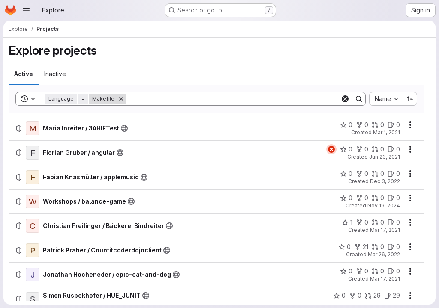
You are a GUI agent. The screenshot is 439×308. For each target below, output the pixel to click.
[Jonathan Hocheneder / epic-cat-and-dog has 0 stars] (346, 271)
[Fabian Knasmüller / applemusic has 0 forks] (362, 173)
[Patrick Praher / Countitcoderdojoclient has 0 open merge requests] (378, 246)
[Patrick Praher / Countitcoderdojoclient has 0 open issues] (394, 246)
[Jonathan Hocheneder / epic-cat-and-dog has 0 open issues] (394, 271)
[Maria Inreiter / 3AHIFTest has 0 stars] (346, 124)
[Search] (233, 99)
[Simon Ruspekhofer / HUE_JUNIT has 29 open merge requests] (373, 295)
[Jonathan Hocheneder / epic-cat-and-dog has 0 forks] (362, 271)
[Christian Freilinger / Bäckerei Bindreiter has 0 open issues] (394, 222)
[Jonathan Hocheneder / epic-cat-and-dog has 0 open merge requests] (378, 271)
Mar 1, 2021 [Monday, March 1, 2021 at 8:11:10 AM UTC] (386, 132)
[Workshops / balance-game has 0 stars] (346, 198)
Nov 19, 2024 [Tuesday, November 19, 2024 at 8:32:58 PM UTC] (383, 205)
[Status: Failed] (331, 149)
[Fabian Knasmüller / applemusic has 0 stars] (346, 173)
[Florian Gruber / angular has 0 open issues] (394, 149)
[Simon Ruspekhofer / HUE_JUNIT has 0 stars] (339, 295)
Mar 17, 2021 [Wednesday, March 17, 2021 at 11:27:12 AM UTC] (385, 278)
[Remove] (121, 99)
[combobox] (386, 99)
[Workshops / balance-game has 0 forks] (362, 198)
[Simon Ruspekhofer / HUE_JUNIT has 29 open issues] (392, 295)
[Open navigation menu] (26, 10)
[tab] (24, 74)
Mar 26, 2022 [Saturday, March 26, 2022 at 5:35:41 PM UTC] (384, 254)
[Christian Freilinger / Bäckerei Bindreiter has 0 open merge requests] (378, 222)
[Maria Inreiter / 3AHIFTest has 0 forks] (362, 124)
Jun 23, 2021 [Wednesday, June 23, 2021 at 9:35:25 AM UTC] (384, 157)
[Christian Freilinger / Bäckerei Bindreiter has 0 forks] (362, 222)
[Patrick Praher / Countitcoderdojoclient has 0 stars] (344, 246)
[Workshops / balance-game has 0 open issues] (394, 198)
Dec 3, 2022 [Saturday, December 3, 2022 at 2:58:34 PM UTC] (385, 181)
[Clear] (345, 99)
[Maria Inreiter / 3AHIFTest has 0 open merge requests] (378, 124)
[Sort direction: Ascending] (410, 99)
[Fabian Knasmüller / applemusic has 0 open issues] (394, 173)
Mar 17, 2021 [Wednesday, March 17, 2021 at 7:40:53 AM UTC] (385, 230)
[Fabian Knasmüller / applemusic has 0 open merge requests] (378, 173)
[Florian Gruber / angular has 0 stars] (346, 149)
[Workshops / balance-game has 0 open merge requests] (378, 198)
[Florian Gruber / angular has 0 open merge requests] (378, 149)
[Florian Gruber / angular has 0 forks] (362, 149)
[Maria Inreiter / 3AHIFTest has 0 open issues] (394, 124)
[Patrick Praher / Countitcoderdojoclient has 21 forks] (361, 246)
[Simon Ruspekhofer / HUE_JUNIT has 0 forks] (355, 295)
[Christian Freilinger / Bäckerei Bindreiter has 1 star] (347, 222)
